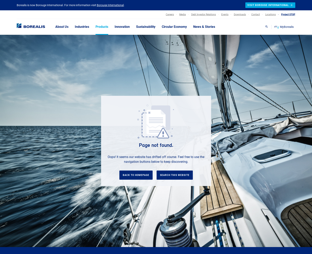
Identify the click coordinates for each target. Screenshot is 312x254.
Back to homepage (136, 175)
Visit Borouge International (270, 5)
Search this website (174, 175)
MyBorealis (284, 26)
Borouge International (110, 5)
